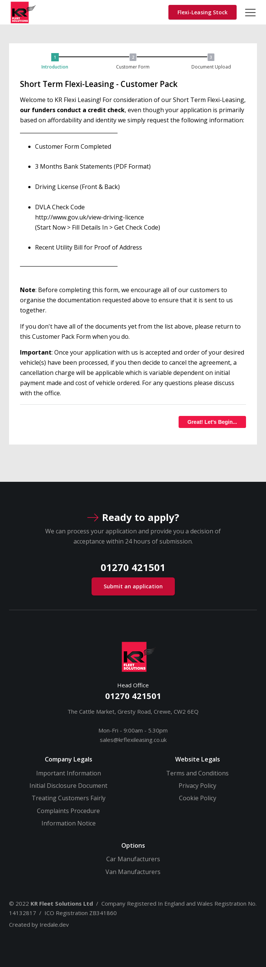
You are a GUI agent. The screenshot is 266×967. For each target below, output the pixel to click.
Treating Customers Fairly (68, 798)
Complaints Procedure (68, 811)
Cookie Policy (197, 798)
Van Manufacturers (133, 872)
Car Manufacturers (133, 859)
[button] (57, 62)
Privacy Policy (197, 785)
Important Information (68, 773)
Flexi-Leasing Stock (202, 12)
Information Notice (68, 823)
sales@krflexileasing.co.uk (133, 739)
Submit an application (133, 586)
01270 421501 (133, 695)
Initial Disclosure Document (68, 785)
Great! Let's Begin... (212, 422)
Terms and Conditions (197, 773)
